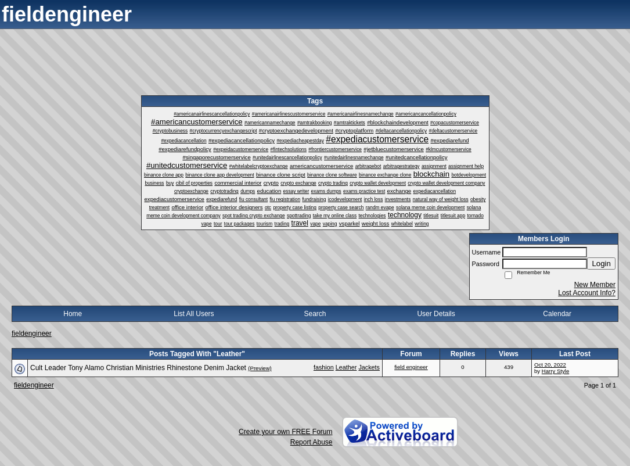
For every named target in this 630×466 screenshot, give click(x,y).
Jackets (369, 367)
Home (72, 314)
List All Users (194, 314)
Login (601, 263)
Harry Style (555, 371)
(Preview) (260, 368)
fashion (324, 367)
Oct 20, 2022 (550, 364)
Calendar (557, 314)
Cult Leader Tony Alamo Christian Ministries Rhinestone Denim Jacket (138, 368)
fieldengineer (32, 333)
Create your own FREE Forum (285, 432)
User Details (436, 314)
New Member (594, 285)
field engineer (411, 367)
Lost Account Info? (586, 293)
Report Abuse (311, 442)
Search (315, 314)
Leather (346, 367)
